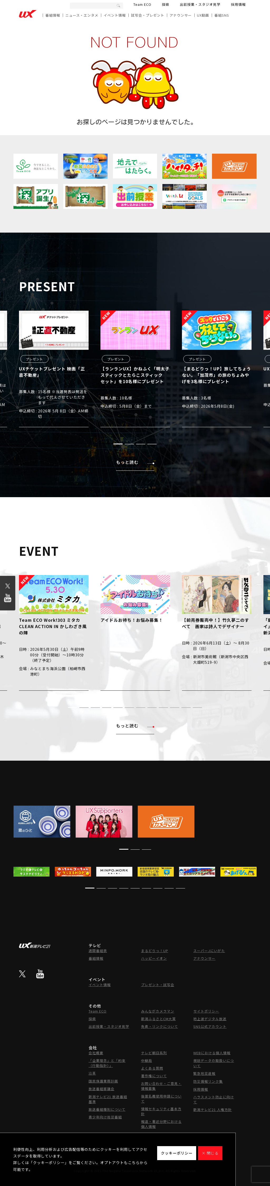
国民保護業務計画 (103, 1081)
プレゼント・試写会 (157, 984)
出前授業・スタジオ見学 (200, 4)
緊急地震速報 (204, 1073)
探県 (165, 4)
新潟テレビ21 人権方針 (212, 1109)
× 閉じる (210, 1153)
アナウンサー (181, 15)
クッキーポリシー (176, 1153)
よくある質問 (152, 1068)
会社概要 (96, 1052)
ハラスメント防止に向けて (213, 1099)
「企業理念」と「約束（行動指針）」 (107, 1063)
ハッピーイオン (154, 958)
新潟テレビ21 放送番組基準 (108, 1099)
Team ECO (142, 4)
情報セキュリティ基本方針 (161, 1111)
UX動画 (203, 15)
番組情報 (52, 15)
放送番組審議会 (101, 1088)
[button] (72, 707)
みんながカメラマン (157, 1011)
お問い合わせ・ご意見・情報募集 (161, 1086)
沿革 (92, 1073)
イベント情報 (115, 15)
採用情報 (238, 4)
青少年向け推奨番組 (105, 1116)
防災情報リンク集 (208, 1081)
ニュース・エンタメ (81, 15)
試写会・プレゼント (147, 15)
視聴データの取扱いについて (213, 1063)
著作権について (154, 1075)
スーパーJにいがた (209, 950)
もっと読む (135, 462)
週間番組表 (98, 950)
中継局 (146, 1060)
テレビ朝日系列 (154, 1052)
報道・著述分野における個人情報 (161, 1124)
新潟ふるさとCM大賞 (158, 1018)
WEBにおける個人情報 (211, 1052)
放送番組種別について (107, 1109)
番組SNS (221, 15)
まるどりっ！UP (154, 950)
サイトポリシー (206, 1011)
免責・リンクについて (159, 1026)
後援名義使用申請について (161, 1099)
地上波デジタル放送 (209, 1018)
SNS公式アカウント (209, 1026)
